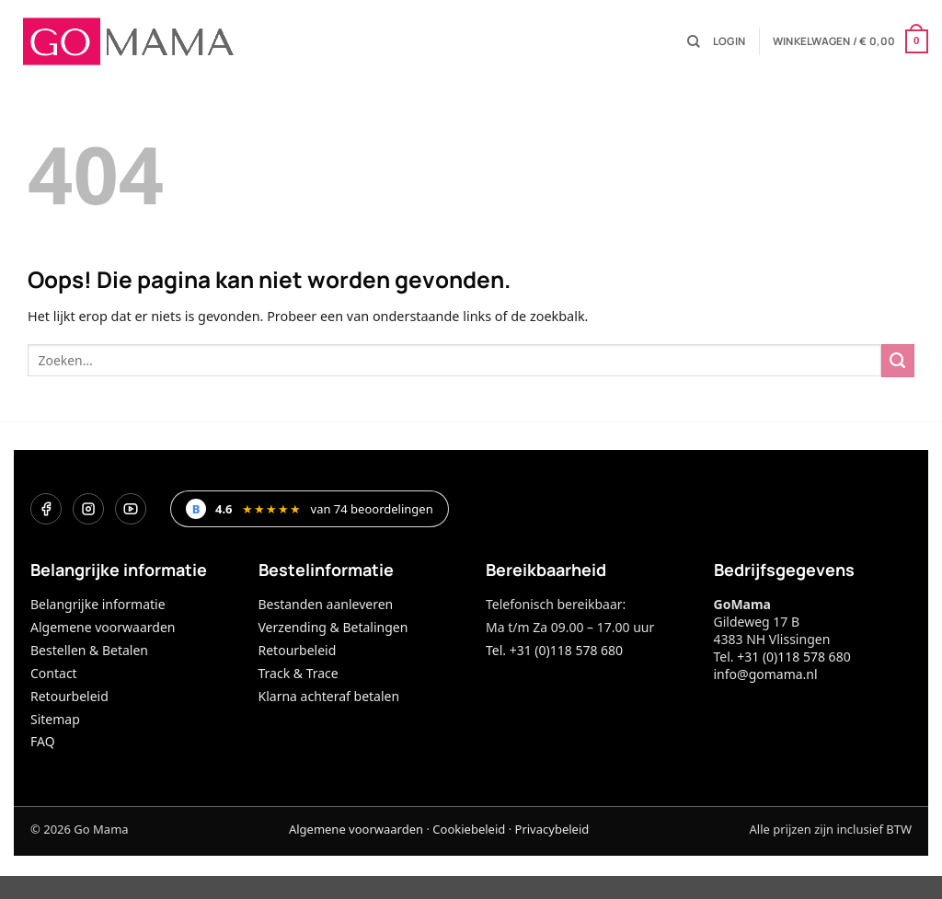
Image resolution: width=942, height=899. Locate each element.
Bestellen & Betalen (89, 650)
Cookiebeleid (468, 829)
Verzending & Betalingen (333, 627)
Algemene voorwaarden (102, 627)
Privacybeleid (552, 829)
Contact (53, 673)
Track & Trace (298, 673)
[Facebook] (46, 508)
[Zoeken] (693, 42)
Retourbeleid (69, 696)
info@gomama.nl (766, 674)
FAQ (42, 741)
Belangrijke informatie (98, 604)
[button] (729, 41)
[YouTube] (130, 508)
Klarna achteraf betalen (329, 696)
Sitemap (55, 719)
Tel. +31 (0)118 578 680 (554, 650)
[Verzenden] (897, 360)
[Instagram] (88, 508)
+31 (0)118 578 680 (793, 656)
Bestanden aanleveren (326, 604)
